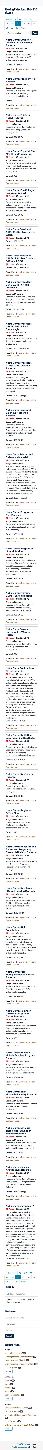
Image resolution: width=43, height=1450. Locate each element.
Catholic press (11, 1367)
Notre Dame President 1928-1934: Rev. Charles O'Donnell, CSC (20, 258)
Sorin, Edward (11, 1421)
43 (17, 28)
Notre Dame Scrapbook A (20, 1205)
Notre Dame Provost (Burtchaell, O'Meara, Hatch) (18, 631)
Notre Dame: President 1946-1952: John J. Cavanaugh (19, 326)
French (8, 1380)
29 (7, 23)
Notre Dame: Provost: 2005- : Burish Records (19, 594)
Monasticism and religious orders (19, 1364)
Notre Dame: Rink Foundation (16, 929)
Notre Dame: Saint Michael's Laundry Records (21, 1093)
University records (13, 1353)
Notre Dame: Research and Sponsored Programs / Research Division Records (21, 849)
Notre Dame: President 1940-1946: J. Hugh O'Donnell (19, 284)
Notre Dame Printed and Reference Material (19, 456)
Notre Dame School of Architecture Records (18, 1168)
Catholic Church (12, 1411)
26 (20, 19)
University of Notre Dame (16, 1407)
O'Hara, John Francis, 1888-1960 (20, 1425)
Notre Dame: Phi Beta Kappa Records (18, 116)
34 (34, 23)
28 (31, 19)
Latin (7, 1384)
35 (7, 28)
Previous (11, 19)
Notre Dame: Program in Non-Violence (19, 514)
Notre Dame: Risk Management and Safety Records (20, 974)
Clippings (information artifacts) (19, 1356)
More (9, 1371)
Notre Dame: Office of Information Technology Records (19, 42)
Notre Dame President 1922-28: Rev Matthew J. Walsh (20, 231)
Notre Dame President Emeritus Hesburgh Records (18, 412)
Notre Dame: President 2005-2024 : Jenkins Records (19, 365)
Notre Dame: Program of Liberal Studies (19, 550)
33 (29, 23)
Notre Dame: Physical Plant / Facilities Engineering (21, 153)
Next (24, 28)
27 (25, 19)
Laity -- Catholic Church (15, 1360)
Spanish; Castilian (13, 1394)
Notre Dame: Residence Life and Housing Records (20, 890)
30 (12, 23)
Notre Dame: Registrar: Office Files (19, 812)
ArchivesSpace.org (20, 1447)
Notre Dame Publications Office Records (20, 669)
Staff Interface (23, 1444)
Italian (7, 1391)
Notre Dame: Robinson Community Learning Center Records (18, 1013)
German (8, 1387)
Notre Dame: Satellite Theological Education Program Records (18, 1130)
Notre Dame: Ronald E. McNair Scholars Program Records (20, 1055)
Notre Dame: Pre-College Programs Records (20, 191)
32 (23, 23)
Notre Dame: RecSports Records (19, 775)
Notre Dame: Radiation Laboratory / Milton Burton (21, 736)
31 (18, 23)
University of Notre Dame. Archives (20, 1415)
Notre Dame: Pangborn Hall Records (21, 80)
